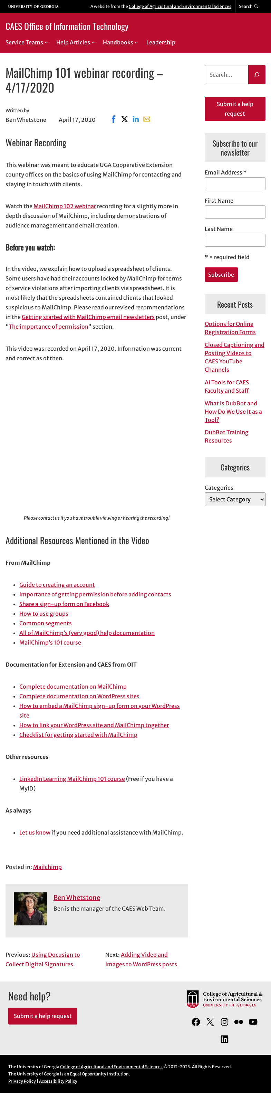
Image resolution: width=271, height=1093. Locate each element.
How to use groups (43, 613)
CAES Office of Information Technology (67, 25)
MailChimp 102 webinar (64, 206)
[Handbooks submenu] (136, 42)
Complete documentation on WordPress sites (79, 696)
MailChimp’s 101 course (50, 642)
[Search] (256, 74)
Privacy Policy (22, 1081)
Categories (219, 487)
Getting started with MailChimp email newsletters (88, 317)
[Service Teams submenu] (46, 42)
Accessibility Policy (58, 1081)
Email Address (226, 172)
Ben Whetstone (77, 898)
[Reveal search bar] (249, 6)
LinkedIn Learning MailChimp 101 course (72, 778)
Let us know (34, 832)
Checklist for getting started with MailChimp (78, 734)
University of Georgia (38, 1073)
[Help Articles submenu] (93, 42)
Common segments (45, 623)
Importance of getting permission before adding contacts (95, 594)
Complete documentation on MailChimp (73, 686)
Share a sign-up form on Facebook (64, 604)
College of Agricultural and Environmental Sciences (180, 6)
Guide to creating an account (57, 584)
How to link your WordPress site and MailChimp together (94, 725)
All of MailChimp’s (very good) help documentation (87, 632)
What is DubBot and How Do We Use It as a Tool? (233, 411)
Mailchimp (47, 866)
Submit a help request (235, 108)
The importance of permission (48, 326)
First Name (219, 200)
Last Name (219, 228)
